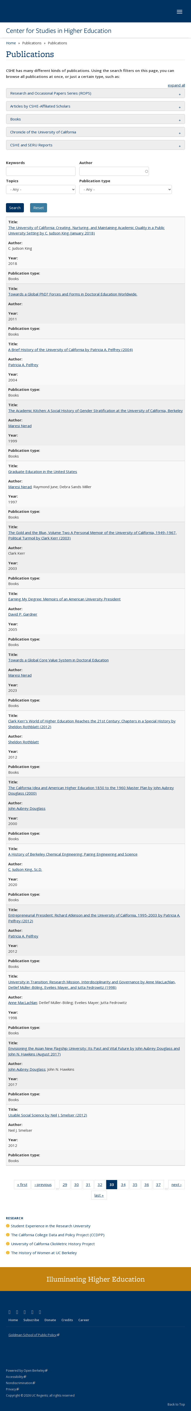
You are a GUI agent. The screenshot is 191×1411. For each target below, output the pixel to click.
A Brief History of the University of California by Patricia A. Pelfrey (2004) (70, 349)
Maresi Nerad (20, 425)
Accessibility (16, 1377)
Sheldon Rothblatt (23, 741)
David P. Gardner (22, 614)
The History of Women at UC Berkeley (44, 1252)
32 (101, 1185)
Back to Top (176, 1404)
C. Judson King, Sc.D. (25, 869)
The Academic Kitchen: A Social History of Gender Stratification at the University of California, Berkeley (95, 410)
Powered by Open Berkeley (27, 1370)
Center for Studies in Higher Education (58, 30)
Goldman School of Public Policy (33, 1335)
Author (86, 162)
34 (125, 1185)
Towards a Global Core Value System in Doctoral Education (58, 659)
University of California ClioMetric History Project (53, 1243)
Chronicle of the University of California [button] (43, 131)
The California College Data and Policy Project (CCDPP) (57, 1234)
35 (137, 1185)
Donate (50, 1320)
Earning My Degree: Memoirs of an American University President (64, 598)
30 (78, 1185)
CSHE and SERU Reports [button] (31, 144)
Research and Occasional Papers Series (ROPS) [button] (50, 93)
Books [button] (15, 119)
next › (178, 1185)
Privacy (12, 1389)
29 (66, 1185)
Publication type (94, 180)
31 (90, 1185)
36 (148, 1185)
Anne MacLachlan (22, 1002)
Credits (67, 1320)
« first (24, 1185)
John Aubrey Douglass (27, 808)
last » (101, 1196)
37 (160, 1185)
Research (14, 1218)
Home (11, 43)
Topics (12, 180)
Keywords (15, 162)
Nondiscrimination (20, 1383)
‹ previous (45, 1185)
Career (83, 1320)
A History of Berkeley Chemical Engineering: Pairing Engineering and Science (73, 854)
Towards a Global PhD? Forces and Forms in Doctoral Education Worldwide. (72, 294)
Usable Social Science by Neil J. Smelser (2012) (47, 1115)
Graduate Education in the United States (42, 471)
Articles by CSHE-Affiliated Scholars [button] (40, 106)
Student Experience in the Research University (51, 1225)
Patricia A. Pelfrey (23, 364)
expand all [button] (176, 85)
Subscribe (31, 1320)
